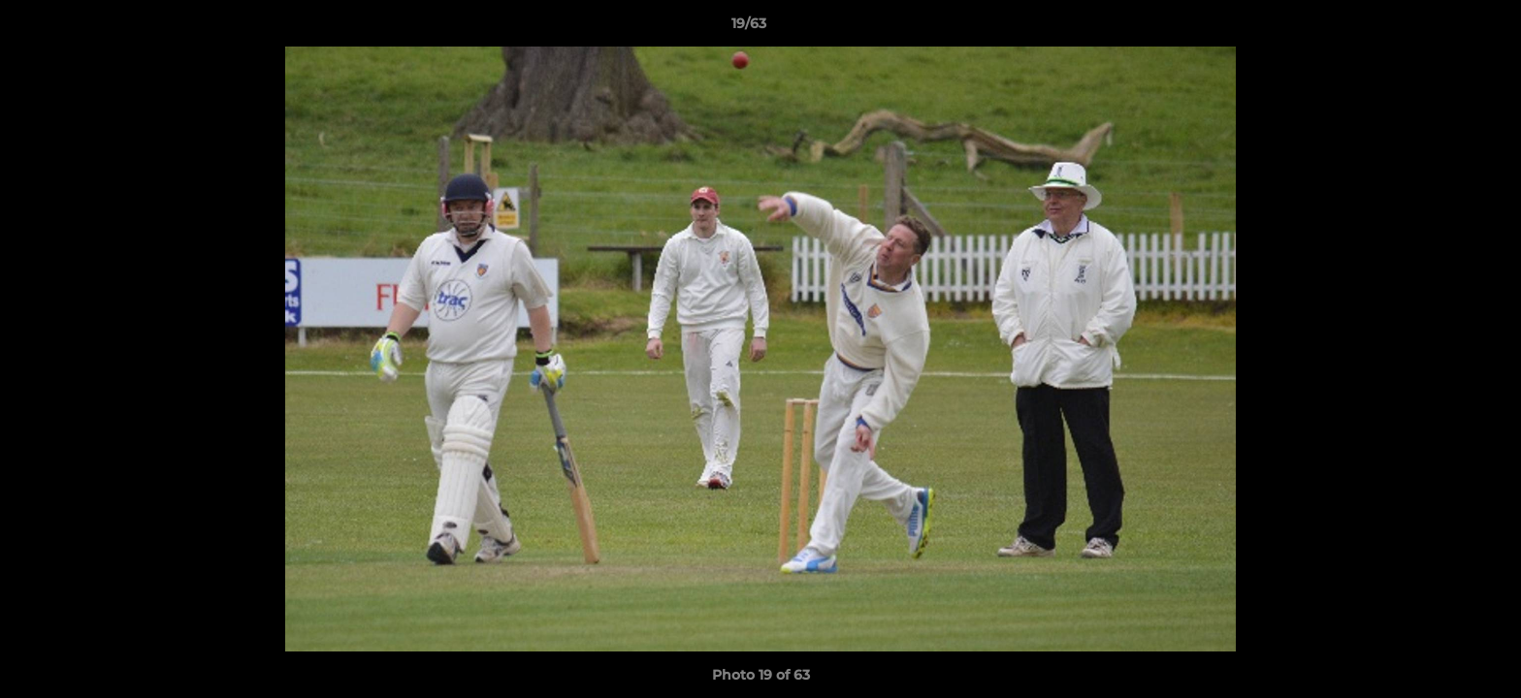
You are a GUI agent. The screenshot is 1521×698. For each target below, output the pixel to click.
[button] (1439, 28)
